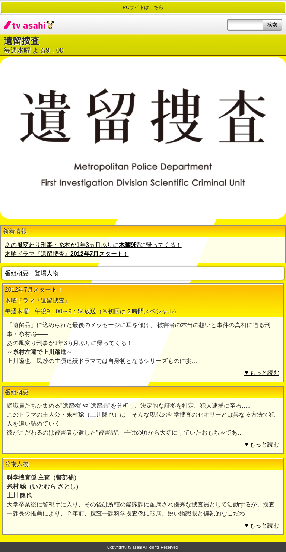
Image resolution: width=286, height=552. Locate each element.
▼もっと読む (261, 373)
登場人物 (46, 273)
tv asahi (29, 24)
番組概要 (17, 273)
